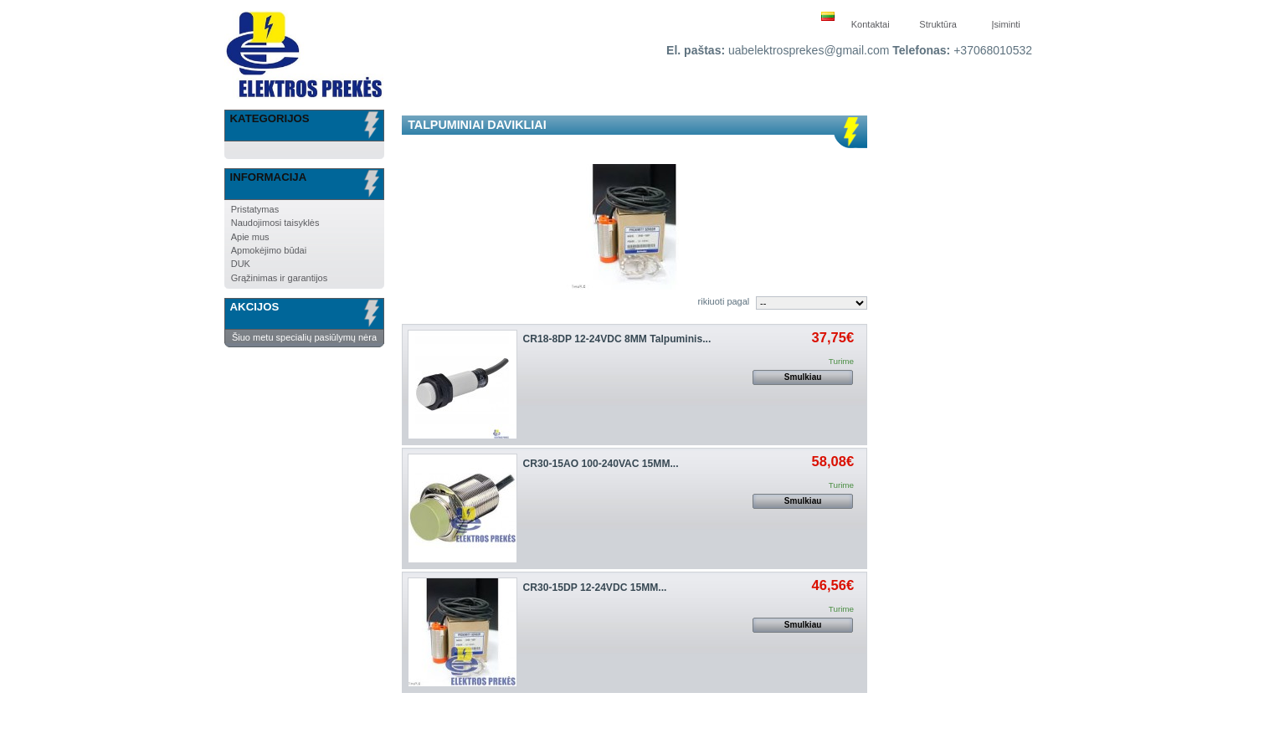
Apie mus (250, 237)
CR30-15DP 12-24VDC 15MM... (595, 587)
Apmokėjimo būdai (269, 250)
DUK (240, 264)
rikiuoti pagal (724, 301)
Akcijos (255, 306)
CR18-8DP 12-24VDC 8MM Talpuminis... (617, 339)
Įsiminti (1006, 24)
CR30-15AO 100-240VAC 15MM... (601, 464)
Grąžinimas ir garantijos (279, 278)
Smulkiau (802, 377)
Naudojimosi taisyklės (275, 223)
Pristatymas (255, 209)
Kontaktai (870, 24)
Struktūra (938, 24)
